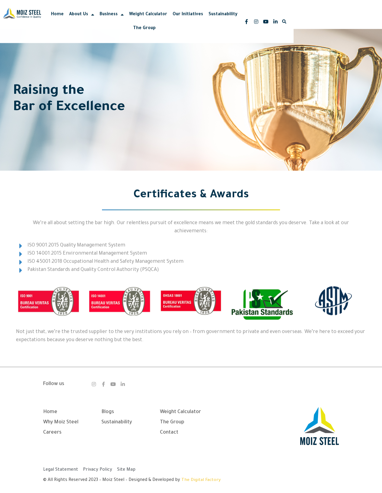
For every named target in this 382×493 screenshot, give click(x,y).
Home (97, 19)
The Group (294, 19)
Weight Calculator (188, 19)
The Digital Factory (201, 480)
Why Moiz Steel (60, 422)
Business (151, 19)
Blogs (107, 412)
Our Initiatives (227, 19)
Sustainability (262, 19)
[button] (360, 19)
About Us (121, 19)
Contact (169, 432)
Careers (52, 432)
